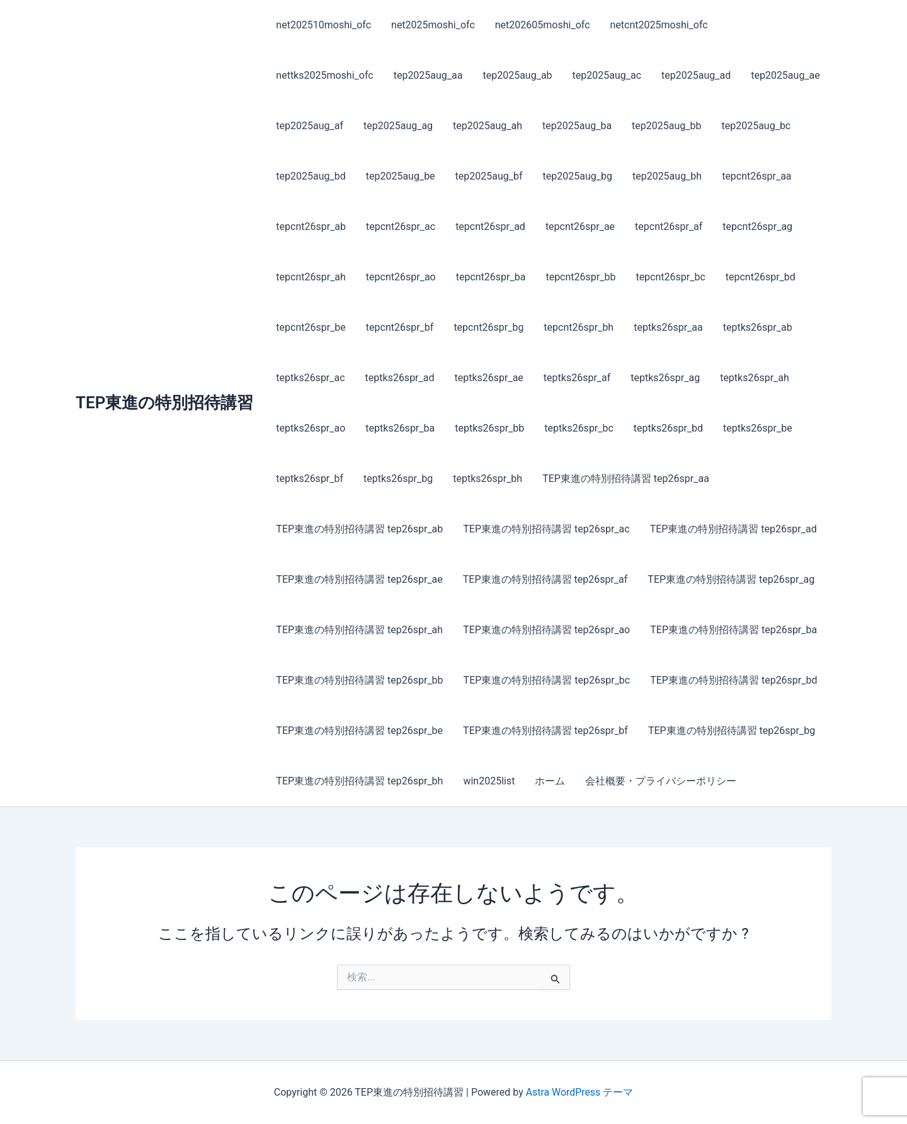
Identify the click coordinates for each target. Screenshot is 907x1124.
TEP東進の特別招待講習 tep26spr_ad (733, 529)
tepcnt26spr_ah (311, 277)
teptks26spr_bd (668, 428)
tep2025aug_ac (607, 75)
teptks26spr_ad (400, 378)
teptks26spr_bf (309, 479)
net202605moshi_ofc (542, 25)
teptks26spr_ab (757, 327)
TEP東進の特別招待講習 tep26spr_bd (733, 680)
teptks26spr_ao (310, 428)
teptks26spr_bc (578, 428)
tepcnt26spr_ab (311, 226)
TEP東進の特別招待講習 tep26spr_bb (359, 680)
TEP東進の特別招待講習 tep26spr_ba (733, 630)
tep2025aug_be (400, 176)
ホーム (550, 781)
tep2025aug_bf (489, 176)
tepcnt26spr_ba (491, 277)
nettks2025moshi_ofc (324, 75)
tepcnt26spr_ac (400, 226)
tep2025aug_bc (755, 126)
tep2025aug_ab (517, 75)
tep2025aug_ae (785, 75)
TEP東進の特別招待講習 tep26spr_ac (546, 529)
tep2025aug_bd (310, 176)
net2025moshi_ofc (433, 25)
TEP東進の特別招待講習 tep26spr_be (359, 731)
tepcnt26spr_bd (761, 277)
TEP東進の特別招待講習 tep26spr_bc (547, 680)
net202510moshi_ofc (323, 25)
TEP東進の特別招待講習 (164, 402)
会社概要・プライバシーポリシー (660, 781)
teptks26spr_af (577, 378)
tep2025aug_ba (577, 126)
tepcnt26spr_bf (400, 327)
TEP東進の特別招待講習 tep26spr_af (545, 579)
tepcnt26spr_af (668, 226)
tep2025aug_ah (487, 126)
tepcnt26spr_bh (578, 327)
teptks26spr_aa (668, 327)
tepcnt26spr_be (310, 327)
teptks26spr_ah (754, 378)
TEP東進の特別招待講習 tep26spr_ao (546, 630)
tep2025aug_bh (667, 176)
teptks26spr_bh (487, 479)
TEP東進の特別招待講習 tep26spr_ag (730, 579)
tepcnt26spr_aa (756, 176)
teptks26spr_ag (665, 378)
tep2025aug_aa (428, 75)
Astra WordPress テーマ (579, 1092)
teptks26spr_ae (488, 378)
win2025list (489, 781)
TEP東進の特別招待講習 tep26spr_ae (359, 579)
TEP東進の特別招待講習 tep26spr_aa (625, 479)
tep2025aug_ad (696, 75)
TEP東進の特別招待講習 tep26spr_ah (359, 630)
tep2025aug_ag (398, 126)
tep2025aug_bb (666, 126)
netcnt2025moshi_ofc (659, 25)
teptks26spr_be (757, 428)
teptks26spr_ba (400, 428)
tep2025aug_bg (577, 176)
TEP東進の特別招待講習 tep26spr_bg (731, 731)
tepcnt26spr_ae (580, 226)
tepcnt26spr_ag (757, 226)
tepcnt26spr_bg (488, 327)
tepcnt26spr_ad (490, 226)
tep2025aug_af (309, 126)
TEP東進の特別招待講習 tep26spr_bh (359, 781)
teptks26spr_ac (310, 378)
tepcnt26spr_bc (670, 277)
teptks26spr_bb (489, 428)
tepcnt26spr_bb (580, 277)
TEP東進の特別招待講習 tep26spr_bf (545, 731)
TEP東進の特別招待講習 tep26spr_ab (359, 529)
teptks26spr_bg (398, 479)
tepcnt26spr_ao (401, 277)
